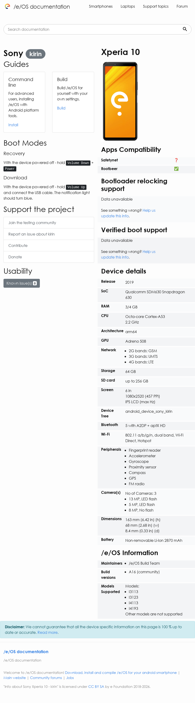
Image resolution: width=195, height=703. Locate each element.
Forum (182, 6)
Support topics (155, 6)
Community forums (46, 677)
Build (61, 108)
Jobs (70, 677)
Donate (15, 256)
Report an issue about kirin (31, 234)
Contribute (17, 245)
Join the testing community (32, 222)
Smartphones (101, 6)
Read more (48, 632)
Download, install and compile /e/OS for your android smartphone (121, 672)
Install (13, 124)
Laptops (128, 6)
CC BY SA (96, 686)
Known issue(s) (22, 283)
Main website (14, 677)
